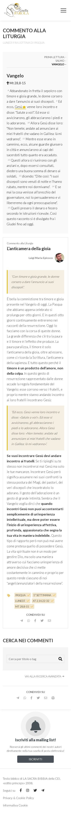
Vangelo (58, 64)
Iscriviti (35, 759)
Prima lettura (54, 57)
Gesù (18, 107)
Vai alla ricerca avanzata (44, 676)
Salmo (59, 60)
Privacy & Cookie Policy (18, 798)
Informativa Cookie (15, 805)
